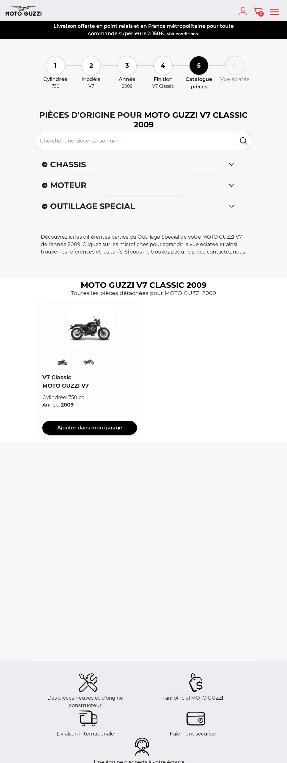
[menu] (274, 11)
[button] (90, 327)
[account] (244, 10)
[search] (243, 141)
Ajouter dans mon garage (89, 428)
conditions (187, 33)
